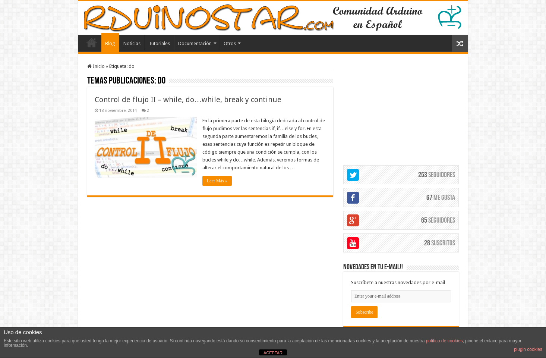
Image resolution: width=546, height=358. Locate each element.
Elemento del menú (91, 42)
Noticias (132, 43)
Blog (110, 43)
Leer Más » (217, 180)
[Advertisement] (401, 110)
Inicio (96, 66)
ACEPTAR (273, 353)
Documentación (195, 43)
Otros (230, 43)
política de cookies (444, 340)
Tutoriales (159, 43)
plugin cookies (528, 349)
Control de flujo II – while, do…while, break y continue (188, 99)
